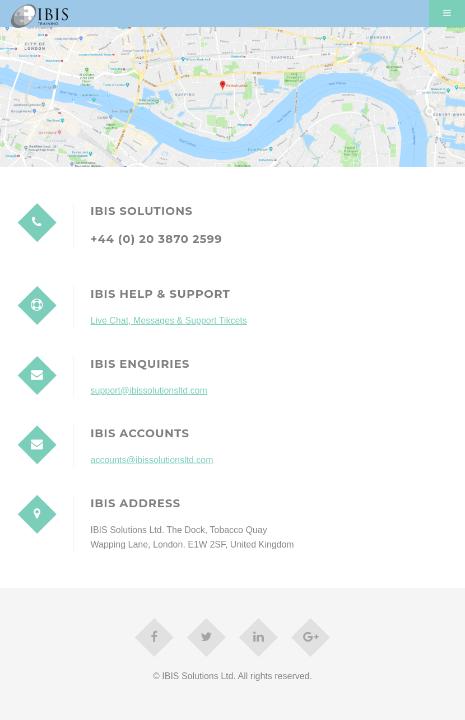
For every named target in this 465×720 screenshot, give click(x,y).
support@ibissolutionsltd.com (149, 390)
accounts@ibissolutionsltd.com (152, 460)
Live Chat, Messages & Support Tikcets (169, 320)
